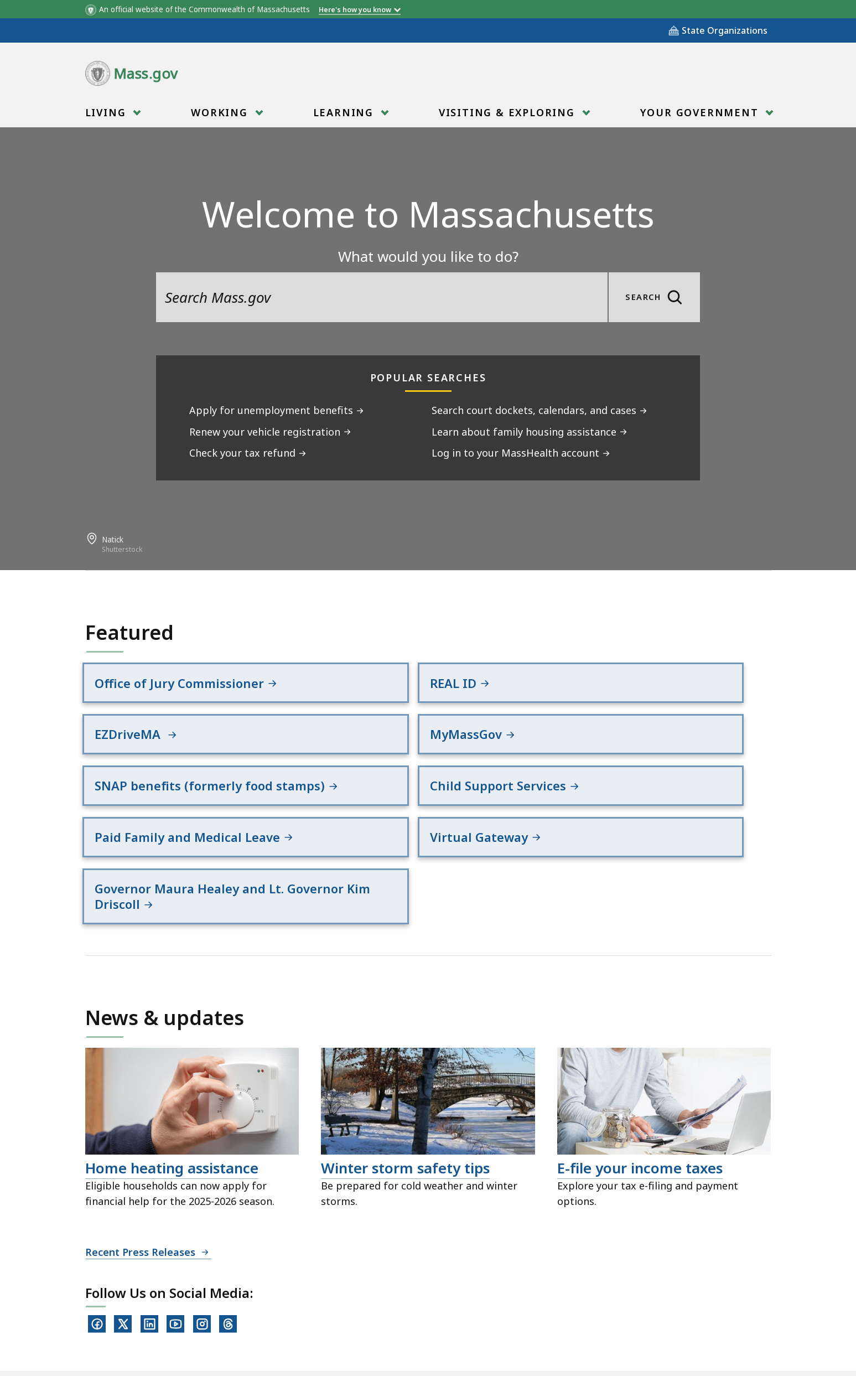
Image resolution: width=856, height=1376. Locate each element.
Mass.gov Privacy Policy (534, 1349)
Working (220, 116)
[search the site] (382, 297)
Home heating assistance (171, 1086)
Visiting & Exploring (508, 116)
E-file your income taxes (640, 1086)
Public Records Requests (404, 1315)
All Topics (223, 1315)
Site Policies (296, 1315)
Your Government (701, 116)
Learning (345, 116)
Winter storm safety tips (405, 1086)
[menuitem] (112, 112)
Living (107, 116)
